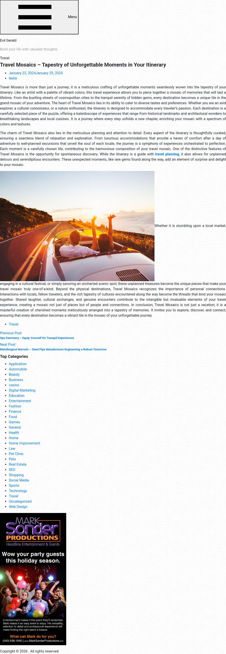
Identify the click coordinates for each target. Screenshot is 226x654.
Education (16, 396)
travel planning (167, 154)
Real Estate (17, 464)
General (15, 427)
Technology (18, 491)
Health (14, 433)
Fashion (15, 406)
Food (13, 417)
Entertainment (20, 401)
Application (17, 364)
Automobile (18, 369)
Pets (12, 459)
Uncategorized (20, 501)
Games (14, 422)
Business (16, 380)
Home (13, 438)
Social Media (19, 480)
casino (14, 385)
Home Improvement (24, 443)
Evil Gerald (8, 40)
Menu (39, 17)
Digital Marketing (22, 390)
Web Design (18, 507)
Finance (15, 411)
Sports (14, 485)
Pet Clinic (16, 454)
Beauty (14, 374)
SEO (12, 470)
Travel (13, 324)
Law (12, 448)
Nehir (13, 78)
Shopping (16, 475)
